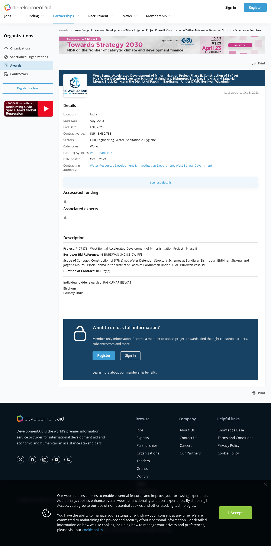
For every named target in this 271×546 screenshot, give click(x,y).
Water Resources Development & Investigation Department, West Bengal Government (151, 165)
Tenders (143, 461)
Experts (143, 437)
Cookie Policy (228, 453)
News (127, 16)
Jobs (7, 16)
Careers (186, 445)
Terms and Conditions (235, 437)
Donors (143, 476)
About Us (187, 430)
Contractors (16, 74)
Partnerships (63, 16)
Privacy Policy (228, 445)
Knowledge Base (231, 430)
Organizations (17, 48)
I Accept (235, 512)
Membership (156, 16)
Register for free (27, 88)
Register (255, 7)
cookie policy (92, 529)
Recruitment (98, 16)
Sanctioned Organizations (26, 57)
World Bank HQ (101, 153)
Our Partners (190, 453)
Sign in (230, 7)
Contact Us (188, 437)
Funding (32, 16)
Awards (12, 65)
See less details (161, 183)
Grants (142, 468)
